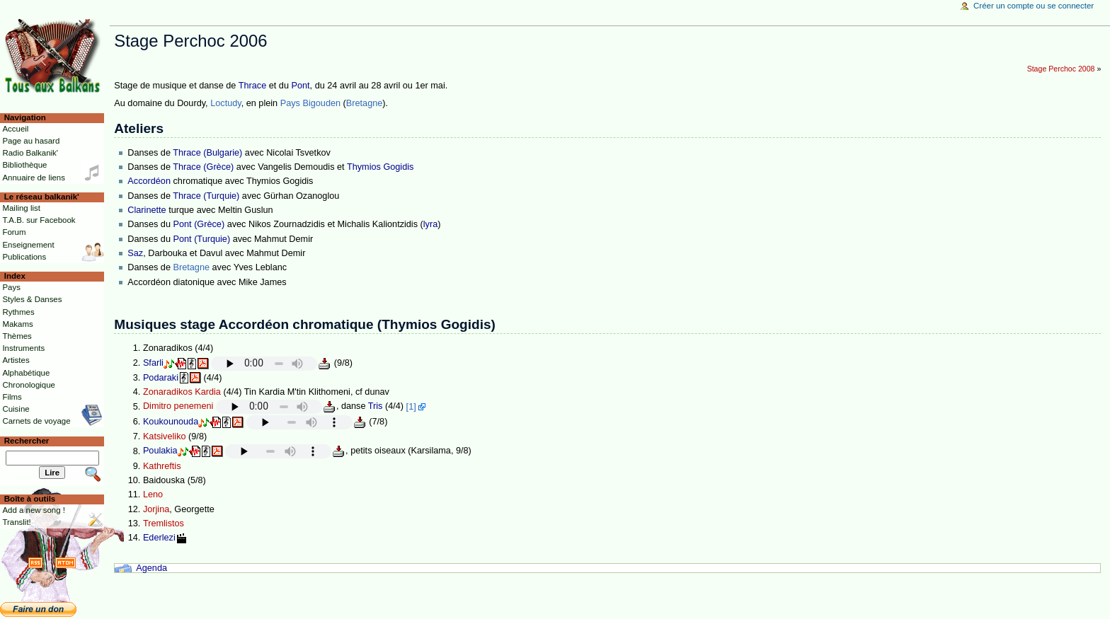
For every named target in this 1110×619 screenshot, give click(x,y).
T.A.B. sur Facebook (38, 220)
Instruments (23, 348)
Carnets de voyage (36, 421)
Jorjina (156, 509)
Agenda (151, 568)
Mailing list (21, 208)
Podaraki (160, 378)
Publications (24, 257)
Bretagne (364, 103)
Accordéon (149, 181)
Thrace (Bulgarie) (207, 153)
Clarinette (146, 210)
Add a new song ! (33, 510)
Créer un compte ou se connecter (1033, 5)
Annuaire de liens (33, 177)
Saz (135, 253)
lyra (430, 224)
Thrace (253, 86)
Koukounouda (170, 422)
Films (11, 397)
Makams (17, 324)
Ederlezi (159, 538)
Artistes (15, 360)
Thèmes (16, 336)
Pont (300, 86)
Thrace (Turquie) (206, 196)
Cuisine (15, 409)
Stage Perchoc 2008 (1061, 68)
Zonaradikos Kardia (182, 392)
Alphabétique (26, 373)
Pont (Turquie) (202, 239)
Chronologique (28, 385)
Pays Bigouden (310, 103)
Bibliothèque (24, 165)
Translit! (16, 522)
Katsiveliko (164, 436)
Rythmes (18, 312)
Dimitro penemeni (178, 407)
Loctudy (225, 103)
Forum (13, 232)
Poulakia (160, 451)
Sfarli (153, 363)
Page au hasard (30, 141)
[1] (411, 407)
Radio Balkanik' (30, 153)
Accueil (15, 129)
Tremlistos (163, 523)
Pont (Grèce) (199, 224)
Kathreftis (162, 466)
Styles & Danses (32, 299)
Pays (11, 287)
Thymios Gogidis (380, 167)
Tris (375, 407)
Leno (153, 494)
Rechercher (27, 440)
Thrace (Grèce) (203, 167)
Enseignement (28, 245)
